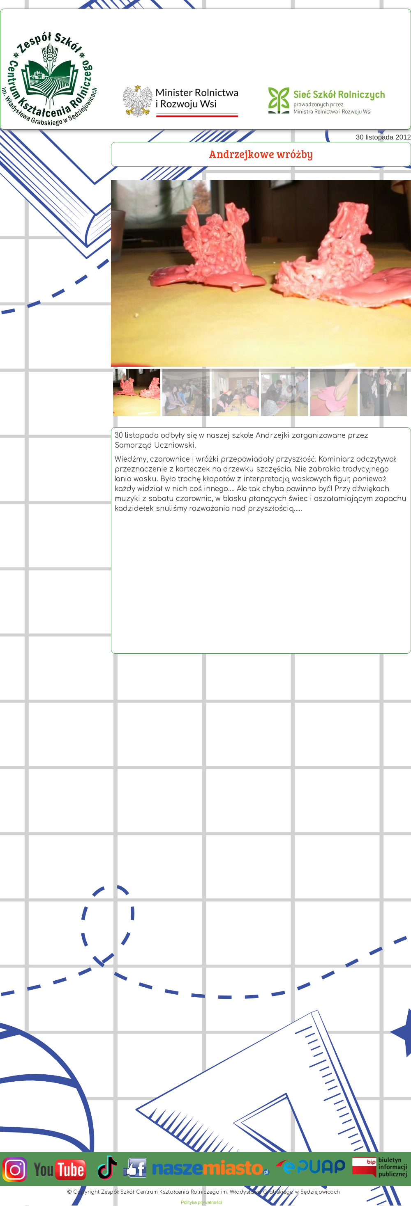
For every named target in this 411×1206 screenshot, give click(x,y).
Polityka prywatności (201, 1202)
